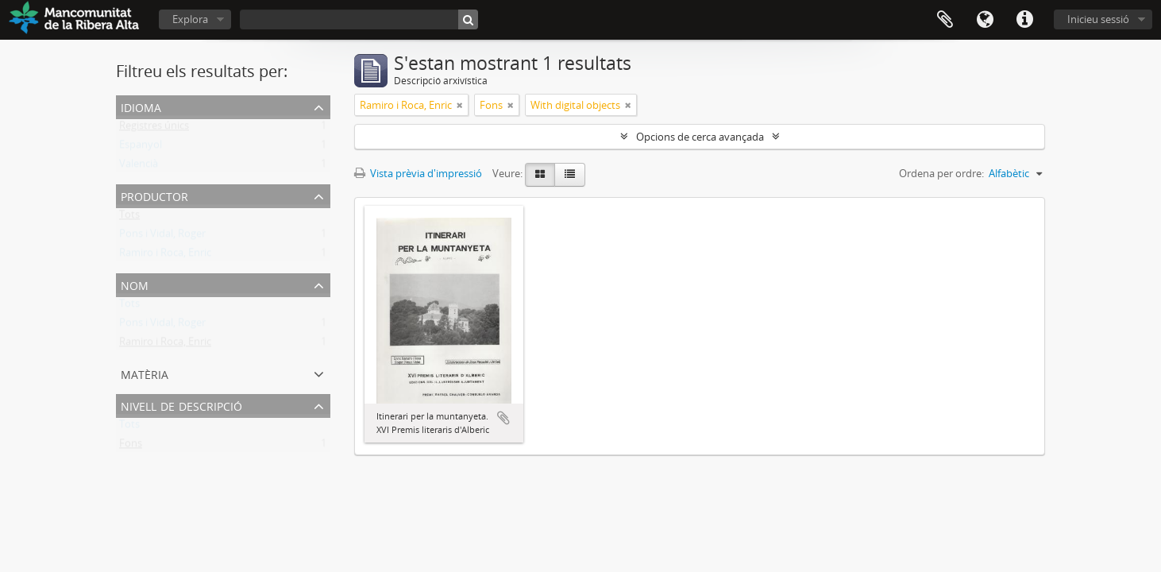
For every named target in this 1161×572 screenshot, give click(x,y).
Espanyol (140, 148)
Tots (129, 218)
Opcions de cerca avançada (700, 136)
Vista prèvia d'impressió (418, 173)
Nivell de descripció (181, 404)
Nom (134, 284)
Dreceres (1024, 20)
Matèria (144, 373)
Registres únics (154, 129)
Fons (130, 446)
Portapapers (945, 20)
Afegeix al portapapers (503, 418)
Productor (154, 195)
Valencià (138, 167)
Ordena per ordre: (941, 173)
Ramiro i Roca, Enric (165, 256)
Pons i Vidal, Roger (162, 237)
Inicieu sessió (1098, 19)
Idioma (985, 20)
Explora (190, 19)
